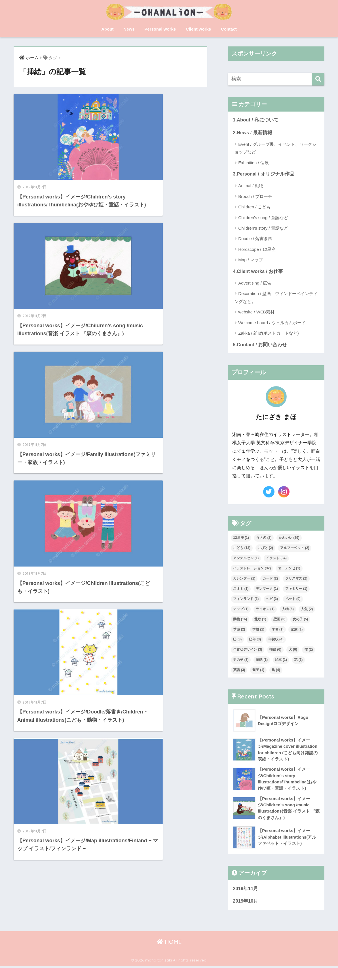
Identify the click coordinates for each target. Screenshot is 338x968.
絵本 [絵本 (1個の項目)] (281, 661)
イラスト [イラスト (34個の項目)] (276, 559)
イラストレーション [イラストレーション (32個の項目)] (252, 569)
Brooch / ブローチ (255, 196)
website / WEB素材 (256, 312)
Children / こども (254, 207)
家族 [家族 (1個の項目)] (297, 630)
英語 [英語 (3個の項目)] (239, 671)
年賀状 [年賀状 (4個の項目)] (276, 640)
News (128, 29)
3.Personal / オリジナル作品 (264, 174)
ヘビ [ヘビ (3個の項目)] (272, 599)
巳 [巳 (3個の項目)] (237, 640)
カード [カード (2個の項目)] (270, 579)
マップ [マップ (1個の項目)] (240, 610)
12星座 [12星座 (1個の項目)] (241, 538)
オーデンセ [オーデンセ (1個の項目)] (289, 569)
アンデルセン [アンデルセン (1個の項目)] (246, 559)
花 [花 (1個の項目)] (298, 661)
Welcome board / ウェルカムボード (271, 323)
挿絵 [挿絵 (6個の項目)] (275, 650)
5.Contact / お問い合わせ (260, 345)
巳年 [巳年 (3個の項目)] (255, 640)
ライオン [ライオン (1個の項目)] (265, 610)
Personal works (160, 29)
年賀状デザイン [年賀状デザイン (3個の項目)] (247, 650)
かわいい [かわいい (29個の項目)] (289, 538)
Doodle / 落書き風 (255, 239)
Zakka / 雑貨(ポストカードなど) (268, 333)
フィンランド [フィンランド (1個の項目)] (246, 599)
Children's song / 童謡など (263, 217)
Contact (229, 29)
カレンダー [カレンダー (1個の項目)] (244, 579)
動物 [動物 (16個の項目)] (240, 620)
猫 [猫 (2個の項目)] (308, 650)
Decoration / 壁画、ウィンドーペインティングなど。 (276, 298)
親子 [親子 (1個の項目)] (258, 671)
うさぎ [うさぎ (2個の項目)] (263, 538)
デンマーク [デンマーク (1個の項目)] (267, 589)
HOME (169, 944)
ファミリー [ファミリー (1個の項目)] (296, 589)
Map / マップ (250, 260)
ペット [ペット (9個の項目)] (293, 599)
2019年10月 (245, 903)
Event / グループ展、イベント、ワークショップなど (275, 148)
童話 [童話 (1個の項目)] (262, 661)
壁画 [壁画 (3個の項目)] (279, 620)
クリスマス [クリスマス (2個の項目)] (296, 579)
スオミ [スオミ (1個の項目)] (240, 589)
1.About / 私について (255, 120)
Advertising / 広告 (254, 283)
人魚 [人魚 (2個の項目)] (307, 610)
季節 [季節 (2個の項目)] (239, 630)
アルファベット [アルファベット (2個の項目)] (294, 548)
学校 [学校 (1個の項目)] (258, 630)
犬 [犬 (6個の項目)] (293, 650)
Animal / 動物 (250, 186)
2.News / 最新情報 (252, 132)
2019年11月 (245, 890)
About (107, 29)
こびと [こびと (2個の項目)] (265, 548)
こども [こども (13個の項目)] (241, 548)
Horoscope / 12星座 (257, 249)
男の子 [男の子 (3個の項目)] (240, 661)
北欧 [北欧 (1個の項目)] (260, 620)
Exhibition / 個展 (253, 163)
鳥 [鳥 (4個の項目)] (276, 671)
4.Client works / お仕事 (258, 271)
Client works (198, 29)
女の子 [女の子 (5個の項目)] (300, 620)
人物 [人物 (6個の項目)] (288, 610)
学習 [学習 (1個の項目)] (278, 630)
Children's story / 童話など (263, 228)
